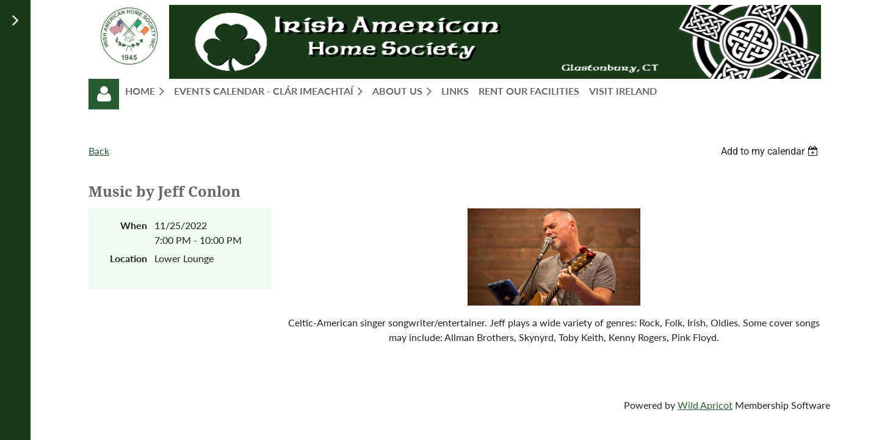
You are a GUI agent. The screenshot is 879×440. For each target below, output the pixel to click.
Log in (104, 94)
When (133, 225)
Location (128, 258)
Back (99, 150)
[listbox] (771, 151)
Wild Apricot (705, 405)
